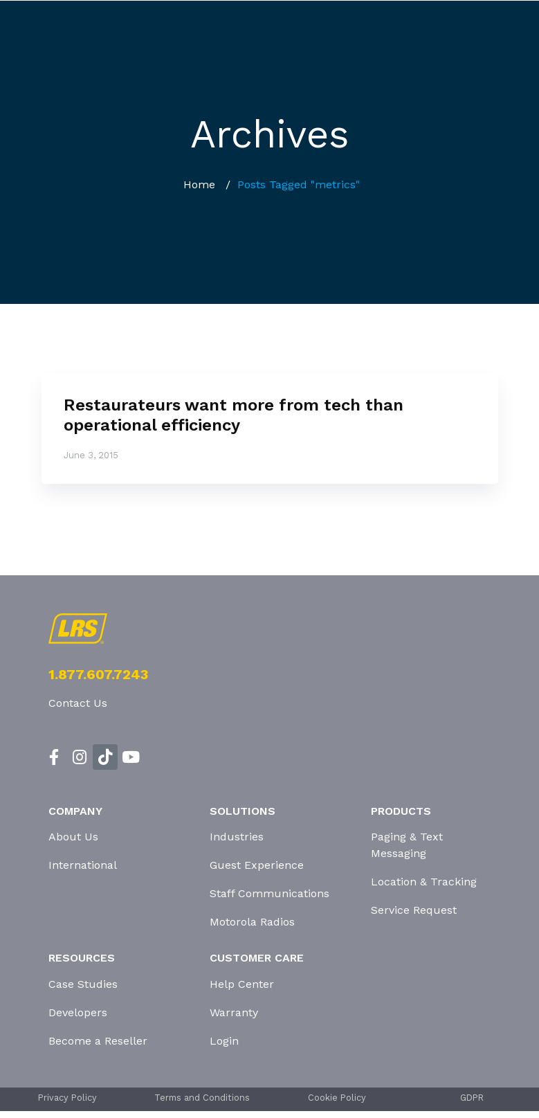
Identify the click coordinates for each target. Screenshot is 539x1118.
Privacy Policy (67, 1097)
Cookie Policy (337, 1097)
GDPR (472, 1097)
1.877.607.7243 (98, 674)
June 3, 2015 (91, 455)
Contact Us (77, 703)
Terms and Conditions (202, 1097)
